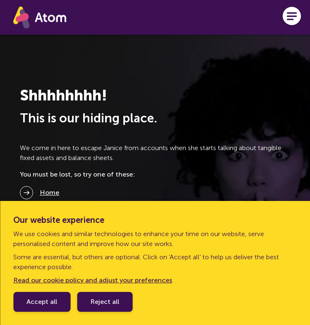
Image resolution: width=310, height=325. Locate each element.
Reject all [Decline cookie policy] (104, 302)
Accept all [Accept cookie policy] (41, 302)
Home (49, 192)
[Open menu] (291, 17)
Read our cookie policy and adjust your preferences (92, 280)
